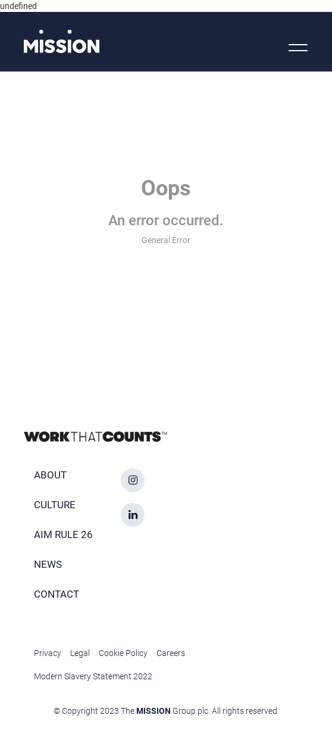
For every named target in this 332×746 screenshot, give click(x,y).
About (50, 475)
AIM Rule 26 (63, 534)
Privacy (47, 653)
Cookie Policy (123, 653)
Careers (170, 653)
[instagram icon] (133, 480)
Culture (55, 505)
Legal (80, 653)
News (48, 564)
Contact (56, 594)
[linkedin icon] (133, 515)
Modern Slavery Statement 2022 (93, 676)
